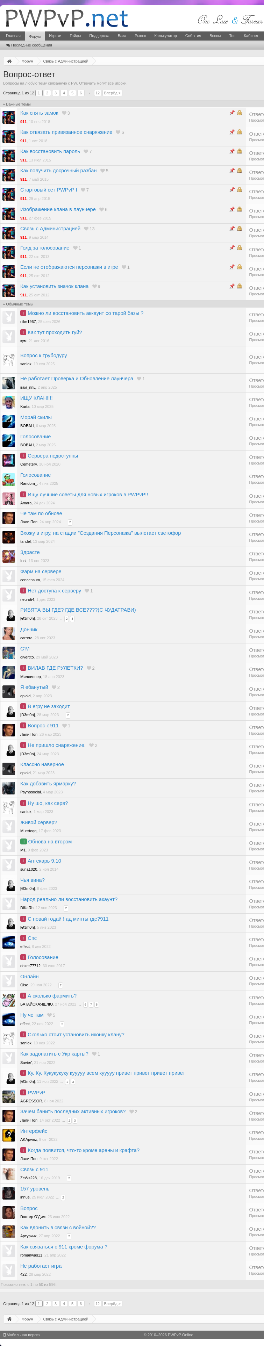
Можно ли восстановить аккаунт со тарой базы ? (85, 313)
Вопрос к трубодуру (43, 355)
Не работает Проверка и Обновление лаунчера (76, 378)
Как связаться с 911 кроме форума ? (63, 1247)
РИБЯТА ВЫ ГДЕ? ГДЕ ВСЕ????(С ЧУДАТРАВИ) (78, 610)
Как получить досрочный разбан (58, 170)
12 (97, 93)
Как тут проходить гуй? (55, 332)
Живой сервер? (38, 822)
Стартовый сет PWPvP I (48, 190)
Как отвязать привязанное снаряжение (66, 132)
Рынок (140, 36)
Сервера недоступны (53, 456)
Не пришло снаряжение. (57, 745)
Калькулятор (165, 36)
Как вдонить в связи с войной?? (58, 1227)
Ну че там (32, 1015)
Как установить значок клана (54, 286)
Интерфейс (33, 1131)
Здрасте (30, 552)
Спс (32, 938)
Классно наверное (42, 764)
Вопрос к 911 (43, 725)
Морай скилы (36, 417)
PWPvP (36, 1092)
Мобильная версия (22, 1335)
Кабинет (251, 36)
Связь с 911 (34, 1169)
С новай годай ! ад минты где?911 (68, 919)
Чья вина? (32, 880)
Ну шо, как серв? (48, 803)
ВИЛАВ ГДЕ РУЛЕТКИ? (55, 668)
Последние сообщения (29, 45)
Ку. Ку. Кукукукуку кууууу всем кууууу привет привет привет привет (106, 1073)
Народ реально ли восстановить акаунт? (68, 899)
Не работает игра (41, 1266)
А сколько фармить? (52, 996)
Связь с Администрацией (50, 228)
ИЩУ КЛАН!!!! (36, 398)
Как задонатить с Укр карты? (54, 1054)
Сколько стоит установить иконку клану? (76, 1034)
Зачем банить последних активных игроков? (73, 1111)
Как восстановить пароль (50, 151)
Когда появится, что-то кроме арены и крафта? (84, 1150)
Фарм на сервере (41, 571)
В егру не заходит (49, 706)
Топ (232, 36)
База (122, 36)
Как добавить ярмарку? (48, 783)
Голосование (35, 436)
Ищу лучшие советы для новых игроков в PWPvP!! (88, 494)
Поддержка (99, 36)
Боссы (215, 36)
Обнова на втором (50, 841)
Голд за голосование (44, 248)
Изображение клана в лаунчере (58, 209)
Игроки (55, 36)
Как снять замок (39, 113)
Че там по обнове (41, 513)
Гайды (75, 36)
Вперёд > (112, 93)
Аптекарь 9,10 (44, 861)
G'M (24, 649)
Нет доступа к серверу (54, 590)
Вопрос (29, 1208)
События (193, 36)
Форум (35, 36)
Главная (13, 36)
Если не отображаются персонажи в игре (69, 267)
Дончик (28, 629)
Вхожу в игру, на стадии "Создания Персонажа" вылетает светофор (100, 533)
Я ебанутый (34, 687)
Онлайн (29, 976)
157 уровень (35, 1189)
